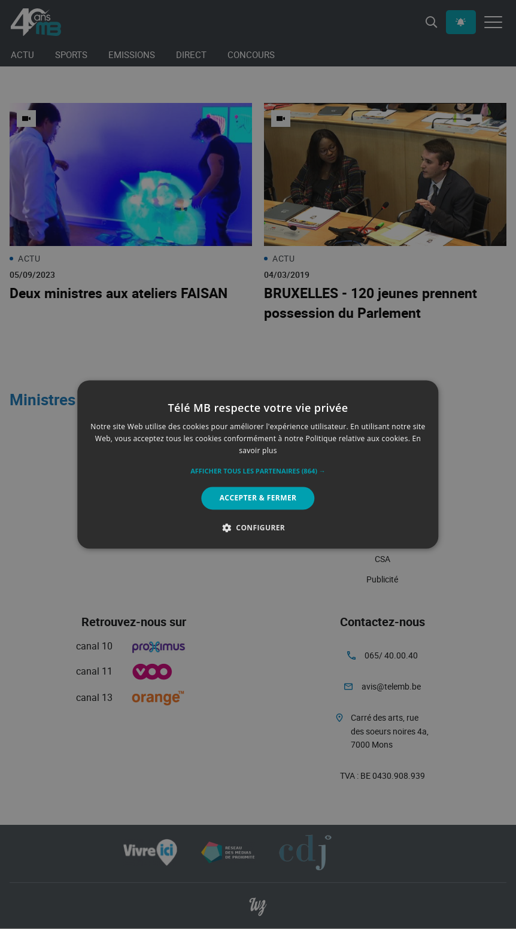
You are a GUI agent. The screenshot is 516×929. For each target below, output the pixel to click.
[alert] (258, 464)
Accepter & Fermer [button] (258, 498)
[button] (258, 471)
